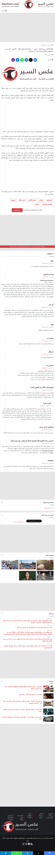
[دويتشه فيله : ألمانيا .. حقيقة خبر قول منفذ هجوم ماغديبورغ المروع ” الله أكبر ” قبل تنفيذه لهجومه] (48, 703)
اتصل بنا (46, 838)
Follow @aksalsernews (19, 522)
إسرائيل (49, 200)
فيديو (21, 817)
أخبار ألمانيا (20, 815)
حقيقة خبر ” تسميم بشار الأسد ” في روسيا (30, 694)
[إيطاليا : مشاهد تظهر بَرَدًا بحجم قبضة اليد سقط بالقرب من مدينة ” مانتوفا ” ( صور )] (45, 565)
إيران (40, 200)
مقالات (21, 819)
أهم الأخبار (10, 817)
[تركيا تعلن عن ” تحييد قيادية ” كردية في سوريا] (27, 575)
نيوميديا (11, 819)
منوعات (40, 815)
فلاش (41, 813)
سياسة (40, 817)
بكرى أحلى (10, 815)
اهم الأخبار (43, 45)
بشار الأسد (32, 200)
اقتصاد (29, 817)
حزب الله (21, 200)
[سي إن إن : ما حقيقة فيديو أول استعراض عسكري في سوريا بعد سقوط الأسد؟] (48, 711)
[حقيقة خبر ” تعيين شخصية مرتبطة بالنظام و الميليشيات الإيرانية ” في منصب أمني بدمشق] (48, 689)
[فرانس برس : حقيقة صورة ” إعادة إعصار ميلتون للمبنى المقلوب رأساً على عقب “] (48, 719)
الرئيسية (50, 45)
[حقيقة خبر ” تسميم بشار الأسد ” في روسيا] (48, 696)
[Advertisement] (27, 27)
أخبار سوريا (49, 817)
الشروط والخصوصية (31, 838)
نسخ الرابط (17, 210)
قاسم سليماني (46, 204)
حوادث (29, 813)
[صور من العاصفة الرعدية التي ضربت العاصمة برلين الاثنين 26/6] (45, 575)
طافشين (29, 815)
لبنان (36, 204)
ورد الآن (50, 815)
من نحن (40, 838)
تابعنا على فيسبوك (49, 508)
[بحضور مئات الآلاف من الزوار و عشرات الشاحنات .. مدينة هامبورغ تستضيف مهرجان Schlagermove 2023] (27, 564)
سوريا (13, 200)
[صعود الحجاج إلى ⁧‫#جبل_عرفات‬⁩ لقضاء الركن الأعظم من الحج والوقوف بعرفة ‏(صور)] (9, 564)
